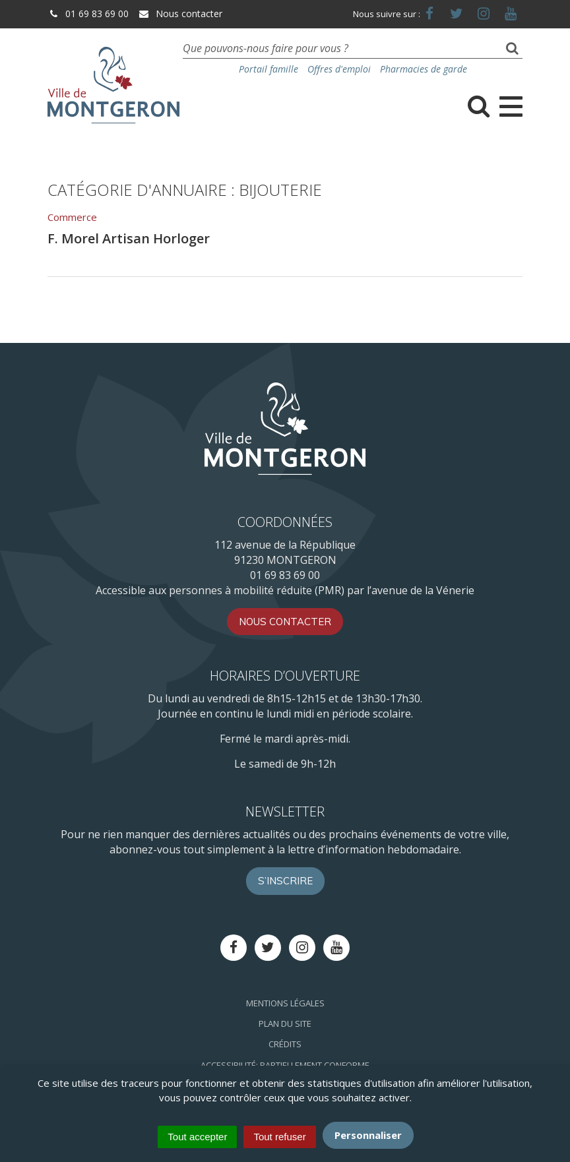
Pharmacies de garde (423, 69)
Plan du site (285, 1023)
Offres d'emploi (339, 69)
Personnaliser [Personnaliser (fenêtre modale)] (368, 1135)
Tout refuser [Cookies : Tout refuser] (279, 1136)
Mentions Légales (285, 1003)
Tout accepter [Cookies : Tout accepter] (197, 1136)
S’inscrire (285, 880)
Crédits (285, 1044)
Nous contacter (180, 13)
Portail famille (268, 69)
